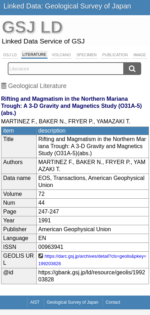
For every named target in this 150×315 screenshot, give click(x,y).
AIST (35, 302)
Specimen (86, 55)
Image (139, 55)
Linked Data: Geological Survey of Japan (67, 6)
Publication (115, 55)
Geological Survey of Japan (73, 302)
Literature (34, 54)
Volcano (61, 55)
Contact (113, 302)
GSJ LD (10, 55)
